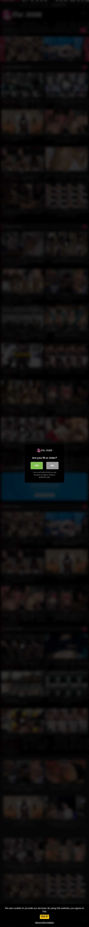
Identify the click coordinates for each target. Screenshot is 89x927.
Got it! (44, 917)
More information (44, 922)
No (52, 465)
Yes (37, 465)
